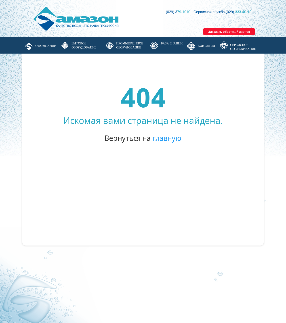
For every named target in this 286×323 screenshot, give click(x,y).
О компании (45, 46)
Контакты (206, 46)
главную (166, 138)
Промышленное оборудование (129, 45)
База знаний (172, 43)
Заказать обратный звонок (229, 31)
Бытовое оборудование (84, 45)
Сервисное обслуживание (243, 47)
